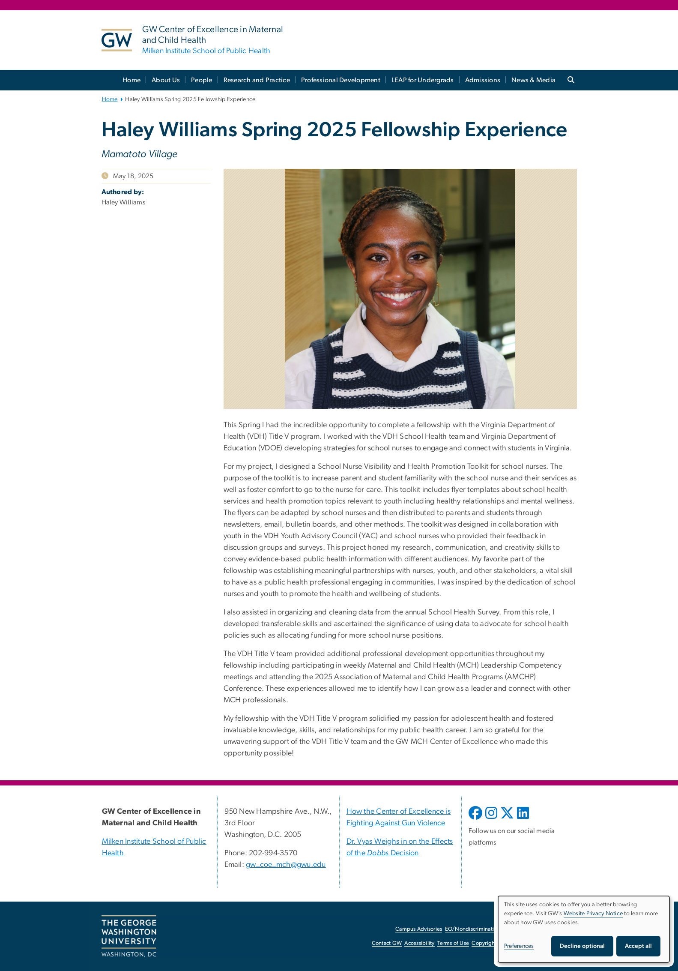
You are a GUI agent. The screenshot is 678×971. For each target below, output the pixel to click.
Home (131, 80)
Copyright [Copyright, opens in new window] (484, 943)
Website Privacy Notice (593, 914)
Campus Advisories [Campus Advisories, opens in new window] (418, 929)
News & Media (533, 80)
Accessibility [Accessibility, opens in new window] (419, 943)
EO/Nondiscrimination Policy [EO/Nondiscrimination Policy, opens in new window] (480, 929)
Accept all (638, 946)
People (201, 80)
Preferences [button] (519, 946)
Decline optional (582, 946)
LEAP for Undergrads (422, 80)
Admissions (483, 80)
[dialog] (583, 929)
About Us (166, 80)
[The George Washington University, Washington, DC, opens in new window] (129, 936)
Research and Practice (257, 80)
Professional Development (340, 80)
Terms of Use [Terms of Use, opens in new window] (453, 943)
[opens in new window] (476, 819)
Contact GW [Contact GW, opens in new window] (387, 943)
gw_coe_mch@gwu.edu (286, 865)
